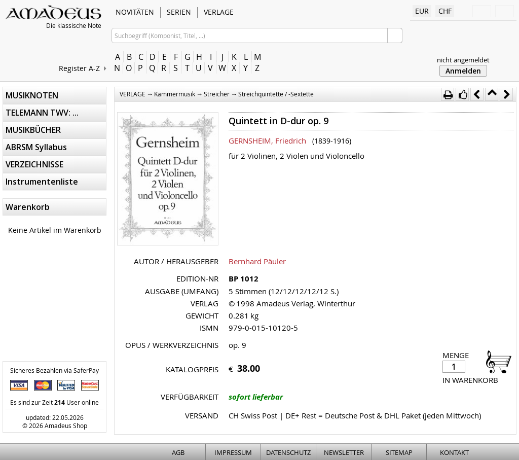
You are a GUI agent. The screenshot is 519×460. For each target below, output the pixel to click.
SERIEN (179, 12)
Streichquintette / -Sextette (276, 94)
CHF (445, 11)
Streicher (217, 94)
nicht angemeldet (463, 59)
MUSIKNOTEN (32, 95)
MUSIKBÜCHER (33, 129)
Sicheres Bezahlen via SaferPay (54, 370)
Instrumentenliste (42, 181)
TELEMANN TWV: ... (42, 112)
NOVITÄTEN (135, 12)
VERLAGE (219, 12)
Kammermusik (174, 94)
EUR (422, 11)
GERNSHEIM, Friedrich (267, 140)
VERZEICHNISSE (34, 164)
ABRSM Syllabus (36, 147)
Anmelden (463, 71)
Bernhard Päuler (257, 261)
